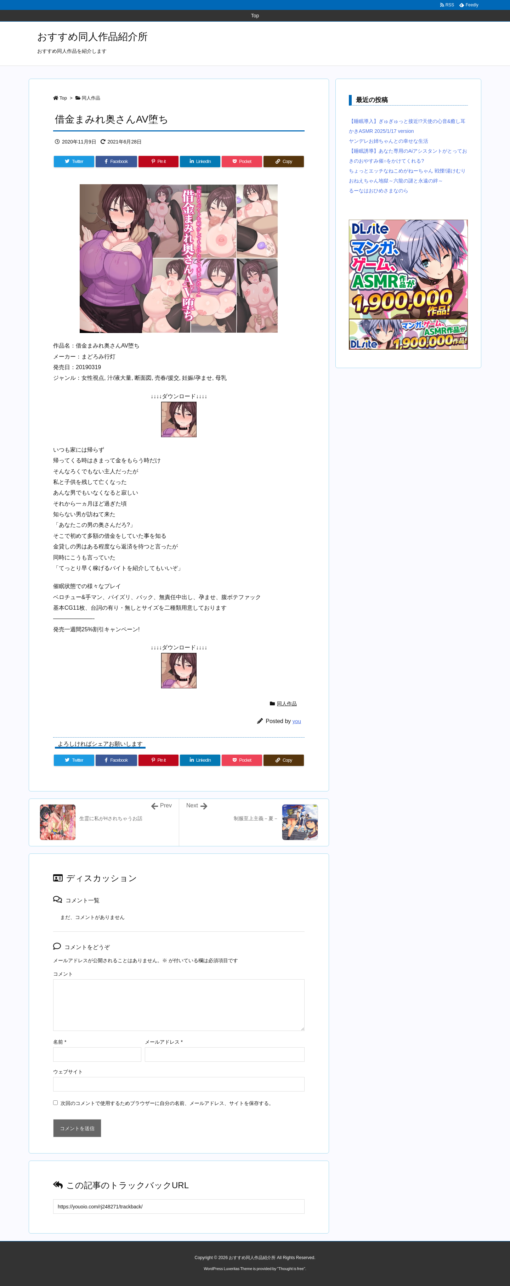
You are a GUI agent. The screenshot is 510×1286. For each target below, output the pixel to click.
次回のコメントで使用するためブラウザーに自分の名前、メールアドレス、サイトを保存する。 (167, 1103)
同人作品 (91, 98)
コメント (63, 974)
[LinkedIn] (200, 161)
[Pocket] (242, 161)
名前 (59, 1042)
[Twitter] (74, 161)
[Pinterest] (158, 161)
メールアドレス (164, 1042)
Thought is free (291, 1269)
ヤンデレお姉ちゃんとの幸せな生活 (388, 141)
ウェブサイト (68, 1072)
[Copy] (284, 161)
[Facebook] (116, 161)
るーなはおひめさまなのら (378, 190)
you (297, 721)
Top (63, 98)
